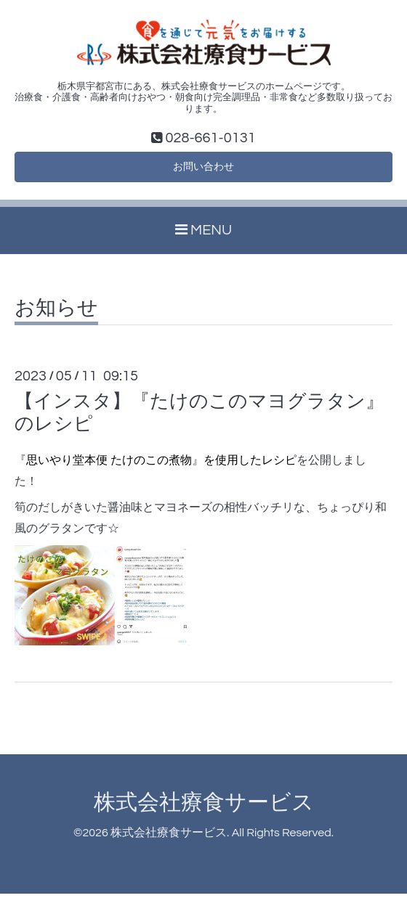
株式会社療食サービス (204, 806)
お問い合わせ (203, 169)
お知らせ (56, 312)
